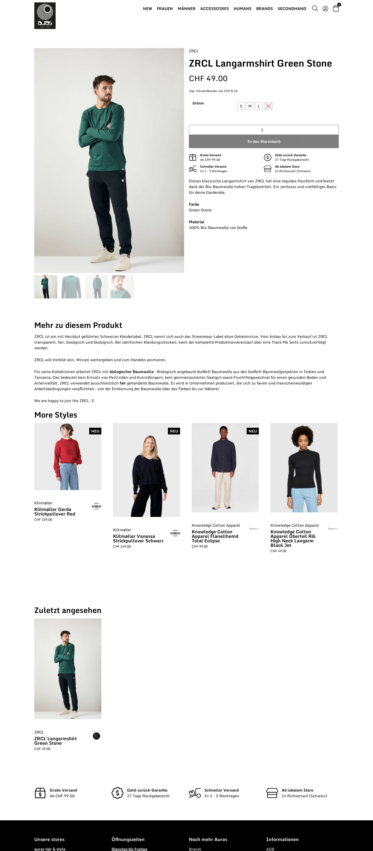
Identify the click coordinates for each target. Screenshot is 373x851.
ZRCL (194, 51)
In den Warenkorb (263, 141)
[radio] (241, 106)
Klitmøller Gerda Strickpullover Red (54, 511)
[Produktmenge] (264, 130)
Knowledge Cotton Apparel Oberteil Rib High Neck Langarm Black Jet (292, 538)
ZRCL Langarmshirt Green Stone (55, 741)
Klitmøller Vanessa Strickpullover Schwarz (138, 538)
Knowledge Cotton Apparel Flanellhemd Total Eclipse (215, 536)
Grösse (198, 103)
